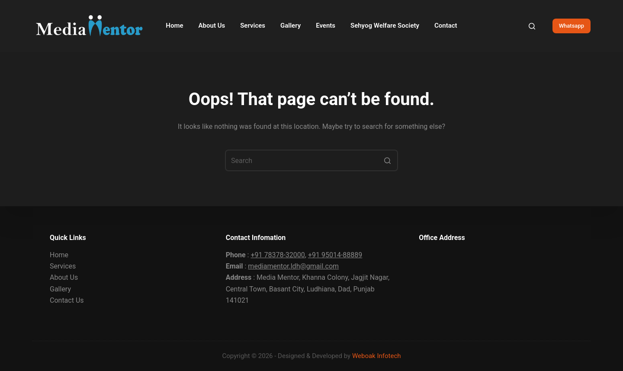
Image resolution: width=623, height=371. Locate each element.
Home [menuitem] (174, 25)
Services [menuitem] (252, 25)
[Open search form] (532, 26)
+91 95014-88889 (335, 255)
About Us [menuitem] (212, 25)
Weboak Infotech (376, 356)
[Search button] (387, 160)
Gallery (60, 289)
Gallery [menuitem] (290, 25)
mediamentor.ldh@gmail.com (293, 266)
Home (59, 255)
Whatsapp (571, 25)
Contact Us (67, 300)
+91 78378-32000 (277, 255)
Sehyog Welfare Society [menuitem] (384, 25)
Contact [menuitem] (445, 25)
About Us (64, 277)
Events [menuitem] (325, 25)
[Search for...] (311, 160)
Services (63, 266)
